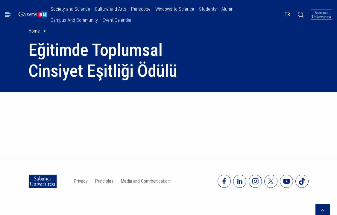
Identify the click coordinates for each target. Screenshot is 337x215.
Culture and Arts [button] (110, 9)
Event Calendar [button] (117, 20)
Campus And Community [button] (74, 20)
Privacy (81, 181)
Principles (104, 181)
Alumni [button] (227, 9)
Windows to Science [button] (174, 9)
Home (34, 31)
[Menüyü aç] (7, 14)
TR (287, 14)
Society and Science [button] (70, 9)
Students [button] (208, 9)
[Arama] (300, 14)
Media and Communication (145, 181)
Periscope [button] (141, 9)
